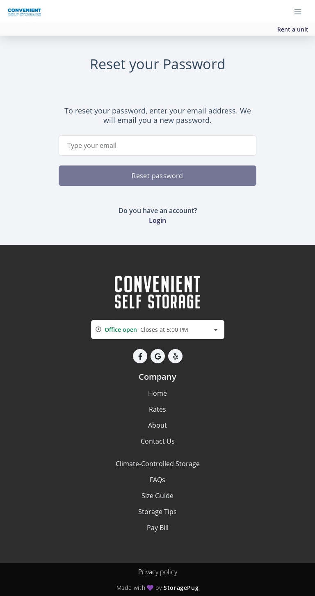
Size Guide (157, 495)
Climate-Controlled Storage (158, 463)
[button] (140, 356)
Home (157, 393)
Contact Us (158, 441)
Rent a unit (292, 29)
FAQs (157, 479)
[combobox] (157, 329)
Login (157, 220)
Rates (157, 409)
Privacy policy (157, 571)
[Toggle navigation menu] (301, 11)
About (157, 425)
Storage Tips (157, 511)
